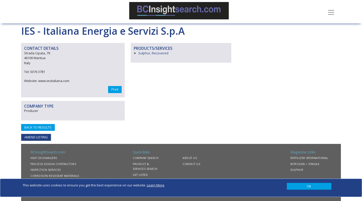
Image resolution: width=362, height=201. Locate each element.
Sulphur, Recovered (153, 53)
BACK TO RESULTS (38, 127)
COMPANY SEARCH (145, 158)
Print (114, 89)
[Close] (309, 186)
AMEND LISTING (36, 137)
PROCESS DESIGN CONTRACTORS (53, 164)
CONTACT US (191, 164)
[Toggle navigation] (331, 12)
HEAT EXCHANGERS (43, 158)
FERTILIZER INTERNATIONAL (309, 158)
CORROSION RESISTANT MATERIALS (54, 176)
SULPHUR (296, 170)
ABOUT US (190, 158)
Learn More (155, 185)
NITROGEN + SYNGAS (305, 164)
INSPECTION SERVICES (45, 170)
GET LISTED (140, 175)
